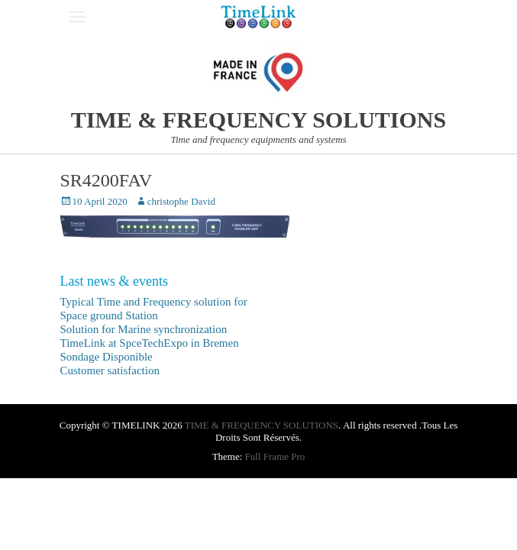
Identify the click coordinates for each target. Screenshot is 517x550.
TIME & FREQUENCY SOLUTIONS (258, 119)
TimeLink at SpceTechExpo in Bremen (149, 343)
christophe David (181, 201)
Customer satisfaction (110, 370)
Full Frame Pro (275, 456)
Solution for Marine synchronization (144, 329)
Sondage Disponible (106, 357)
